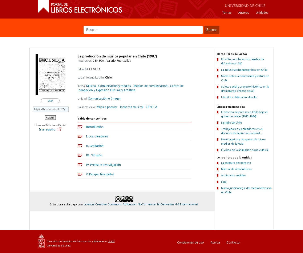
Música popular (107, 107)
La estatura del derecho (236, 163)
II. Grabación (95, 146)
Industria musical (131, 107)
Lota (223, 182)
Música (91, 86)
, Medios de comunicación (150, 86)
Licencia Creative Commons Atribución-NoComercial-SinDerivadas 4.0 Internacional (141, 204)
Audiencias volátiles (233, 175)
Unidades (262, 13)
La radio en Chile (231, 122)
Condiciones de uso (190, 242)
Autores (243, 13)
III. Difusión (94, 155)
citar (50, 101)
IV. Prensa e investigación (103, 165)
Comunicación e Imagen (104, 98)
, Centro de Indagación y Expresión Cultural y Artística (131, 88)
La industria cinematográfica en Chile (244, 70)
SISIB (111, 241)
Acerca (215, 242)
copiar (50, 117)
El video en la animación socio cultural (244, 150)
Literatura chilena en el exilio (239, 97)
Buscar (151, 24)
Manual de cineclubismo (236, 169)
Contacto (233, 242)
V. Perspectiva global (100, 174)
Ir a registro (50, 129)
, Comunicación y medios (114, 86)
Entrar (252, 241)
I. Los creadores (97, 136)
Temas (226, 13)
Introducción (95, 127)
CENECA (151, 107)
